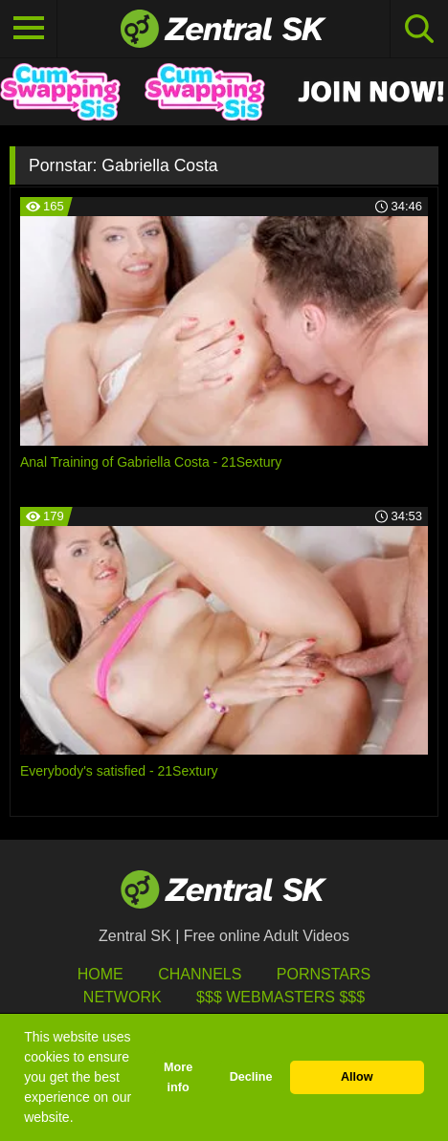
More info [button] (178, 1077)
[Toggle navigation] (28, 28)
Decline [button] (251, 1077)
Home (100, 974)
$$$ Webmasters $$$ (280, 997)
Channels (199, 974)
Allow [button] (357, 1077)
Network (122, 997)
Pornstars (323, 974)
